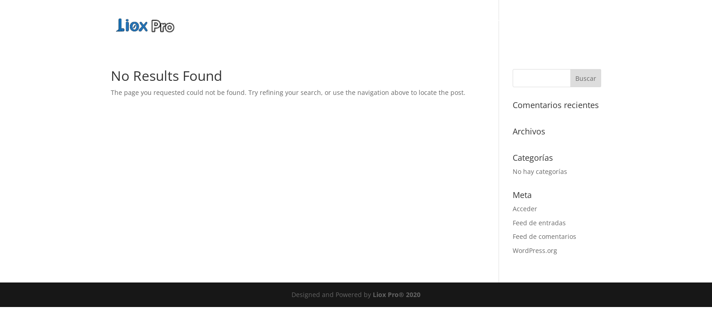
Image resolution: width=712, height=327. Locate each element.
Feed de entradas (539, 222)
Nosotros (458, 22)
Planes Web (561, 22)
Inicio (420, 22)
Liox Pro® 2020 (396, 294)
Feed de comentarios (544, 236)
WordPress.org (535, 250)
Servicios (503, 22)
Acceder (525, 208)
